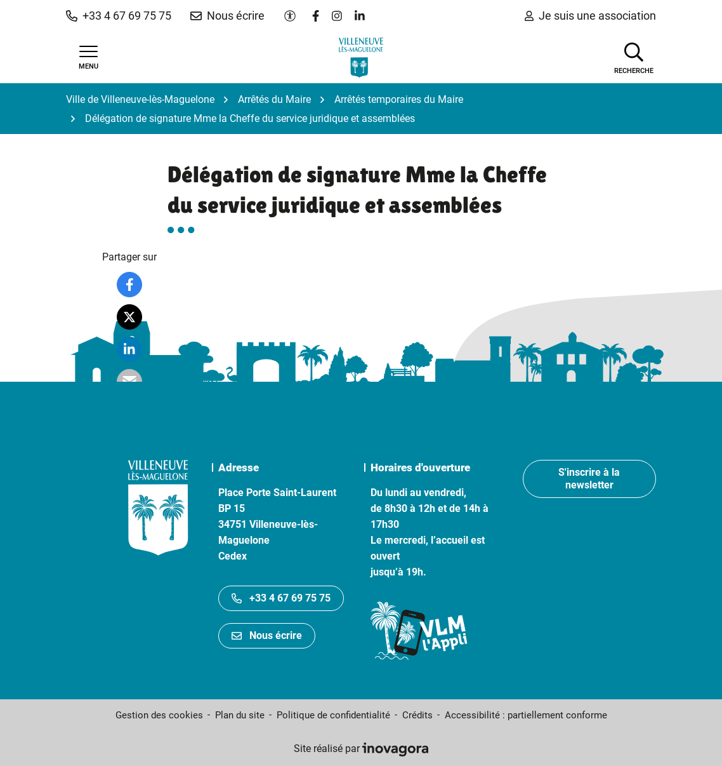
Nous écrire (267, 635)
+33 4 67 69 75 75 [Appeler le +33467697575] (281, 598)
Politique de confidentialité (333, 715)
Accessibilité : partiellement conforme (526, 715)
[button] (118, 16)
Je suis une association (590, 15)
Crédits (417, 715)
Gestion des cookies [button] (159, 715)
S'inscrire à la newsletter (589, 478)
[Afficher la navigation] (88, 58)
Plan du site (240, 715)
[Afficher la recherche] (634, 57)
